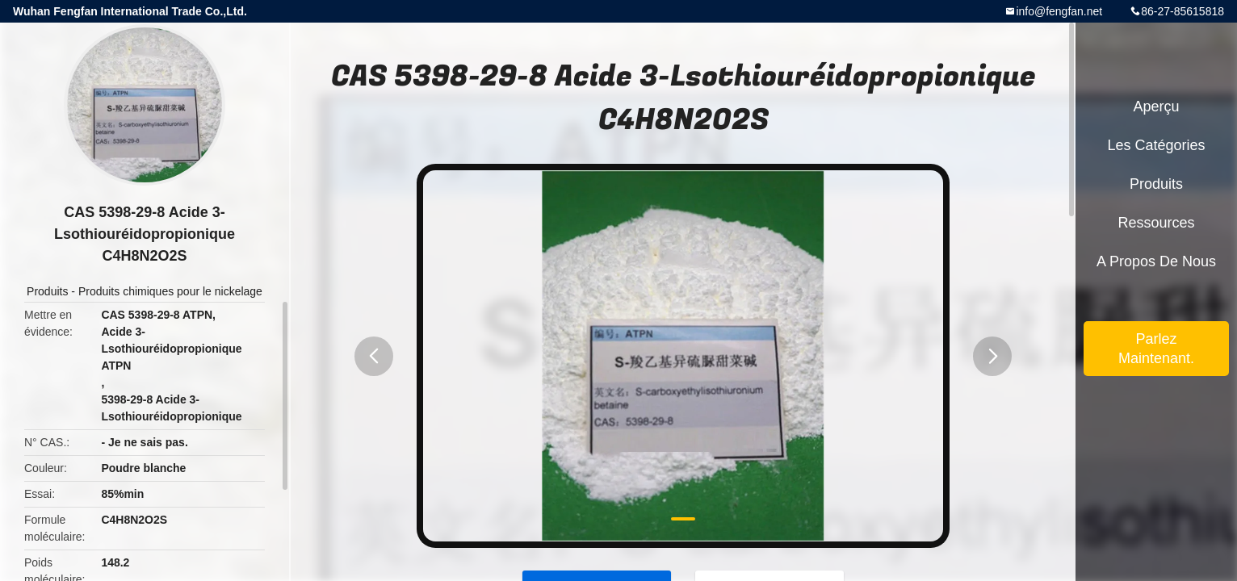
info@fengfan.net (1059, 11)
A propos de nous (1156, 261)
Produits (47, 291)
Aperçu (1156, 106)
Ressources (1155, 223)
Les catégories (1156, 145)
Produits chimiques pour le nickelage (170, 291)
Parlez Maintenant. (1156, 348)
